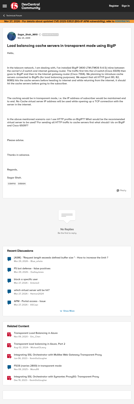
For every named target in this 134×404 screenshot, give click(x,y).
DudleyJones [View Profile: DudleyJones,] (37, 272)
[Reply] (121, 190)
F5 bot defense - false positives (32, 268)
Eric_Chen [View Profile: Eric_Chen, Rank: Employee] (35, 336)
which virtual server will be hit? (32, 290)
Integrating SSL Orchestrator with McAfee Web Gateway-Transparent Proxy (58, 354)
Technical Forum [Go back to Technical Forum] (12, 15)
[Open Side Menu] (5, 6)
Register (114, 5)
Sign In (126, 5)
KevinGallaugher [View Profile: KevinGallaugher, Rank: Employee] (38, 358)
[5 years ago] (21, 336)
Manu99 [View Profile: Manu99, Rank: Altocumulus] (34, 369)
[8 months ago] (21, 369)
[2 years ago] (20, 380)
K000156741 (122, 21)
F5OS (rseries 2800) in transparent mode (38, 365)
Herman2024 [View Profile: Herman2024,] (37, 294)
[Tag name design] (21, 184)
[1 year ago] (21, 347)
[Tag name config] (11, 184)
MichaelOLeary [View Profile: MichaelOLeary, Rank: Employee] (38, 347)
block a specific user (26, 279)
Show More (67, 311)
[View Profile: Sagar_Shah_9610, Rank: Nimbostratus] (11, 36)
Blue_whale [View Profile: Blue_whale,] (37, 261)
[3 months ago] (21, 261)
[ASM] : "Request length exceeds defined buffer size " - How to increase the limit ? (61, 257)
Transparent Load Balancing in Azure (36, 333)
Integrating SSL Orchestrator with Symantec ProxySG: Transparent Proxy (56, 376)
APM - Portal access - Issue (30, 301)
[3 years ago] (20, 358)
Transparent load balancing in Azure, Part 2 (39, 343)
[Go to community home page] (25, 6)
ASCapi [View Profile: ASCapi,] (34, 304)
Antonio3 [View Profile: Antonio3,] (34, 283)
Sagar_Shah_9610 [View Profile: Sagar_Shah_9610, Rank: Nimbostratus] (28, 34)
